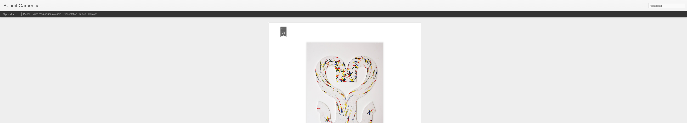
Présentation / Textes (75, 14)
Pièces (26, 14)
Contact (92, 14)
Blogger (356, 121)
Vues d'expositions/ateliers (47, 14)
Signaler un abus (367, 121)
